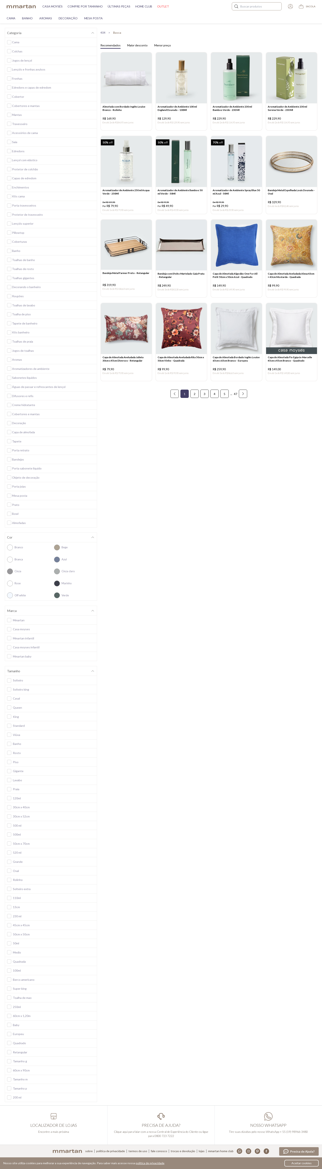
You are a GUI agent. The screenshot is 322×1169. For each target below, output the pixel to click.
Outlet (163, 6)
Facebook (266, 1151)
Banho (27, 18)
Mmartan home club (220, 1151)
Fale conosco (159, 1151)
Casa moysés (52, 6)
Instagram (248, 1151)
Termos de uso (137, 1151)
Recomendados (110, 45)
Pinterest (257, 1151)
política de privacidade (150, 1163)
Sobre (89, 1151)
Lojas (202, 1151)
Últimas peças (119, 6)
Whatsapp (239, 1151)
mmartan (21, 6)
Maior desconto (137, 45)
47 (235, 394)
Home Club (143, 6)
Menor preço (162, 45)
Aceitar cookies (301, 1163)
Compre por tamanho (85, 6)
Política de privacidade (110, 1151)
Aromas (45, 18)
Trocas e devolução (183, 1151)
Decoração (68, 18)
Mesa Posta (93, 18)
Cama (11, 18)
